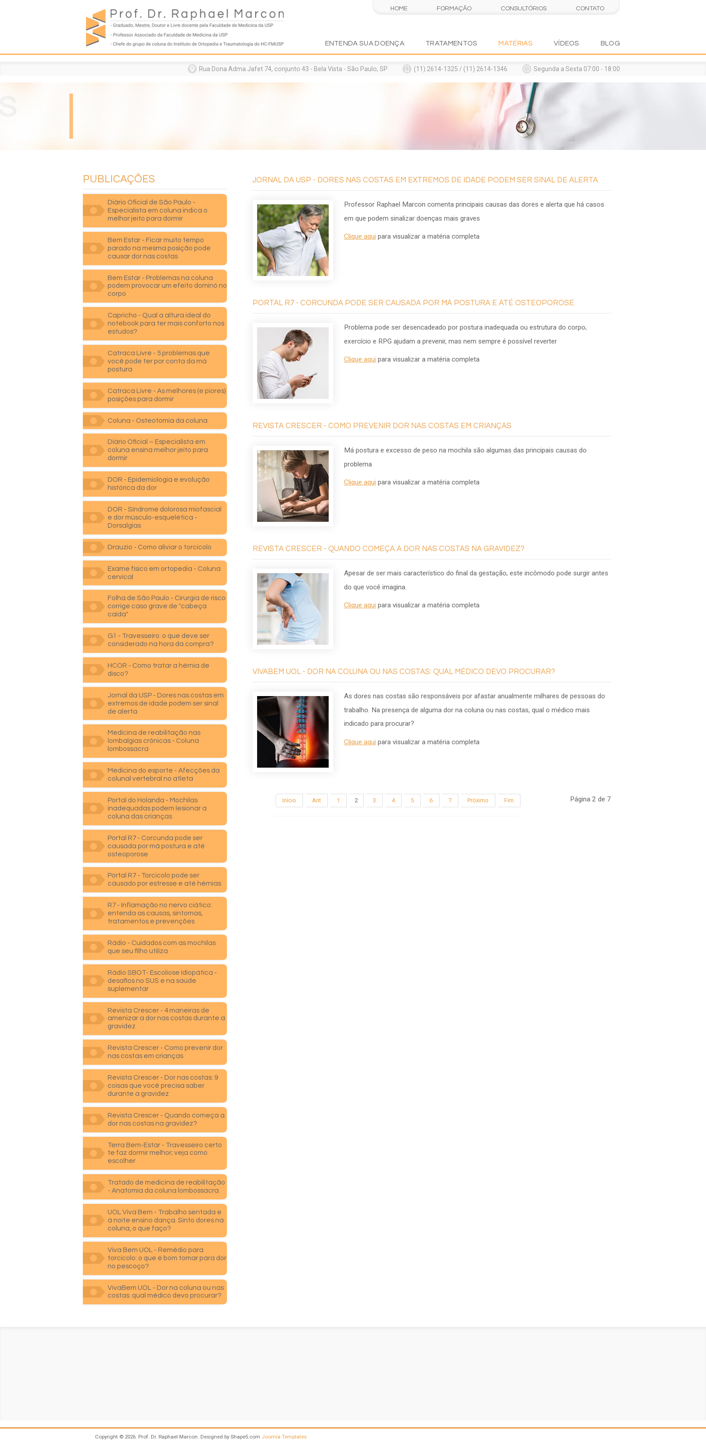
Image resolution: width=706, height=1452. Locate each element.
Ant (316, 800)
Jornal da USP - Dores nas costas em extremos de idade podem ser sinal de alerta (166, 703)
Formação (454, 8)
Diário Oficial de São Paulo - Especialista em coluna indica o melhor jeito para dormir (158, 210)
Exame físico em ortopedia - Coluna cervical (164, 572)
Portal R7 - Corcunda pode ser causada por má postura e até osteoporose (156, 846)
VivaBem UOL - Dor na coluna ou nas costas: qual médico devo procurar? (166, 1291)
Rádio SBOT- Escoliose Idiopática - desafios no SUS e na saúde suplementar (162, 980)
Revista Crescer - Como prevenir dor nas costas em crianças (165, 1051)
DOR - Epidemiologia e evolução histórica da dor (159, 483)
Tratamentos (451, 43)
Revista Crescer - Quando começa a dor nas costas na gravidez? (166, 1119)
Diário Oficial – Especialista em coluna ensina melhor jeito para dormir (158, 449)
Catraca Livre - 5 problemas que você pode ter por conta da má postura (159, 361)
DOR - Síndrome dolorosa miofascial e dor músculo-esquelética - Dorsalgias (165, 517)
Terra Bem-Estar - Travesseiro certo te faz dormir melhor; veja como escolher (165, 1153)
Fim (509, 800)
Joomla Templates (284, 1437)
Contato (590, 8)
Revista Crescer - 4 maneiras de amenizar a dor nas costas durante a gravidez (166, 1018)
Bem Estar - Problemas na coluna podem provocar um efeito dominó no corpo (167, 286)
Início (289, 800)
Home (398, 8)
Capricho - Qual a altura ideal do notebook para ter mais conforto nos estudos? (166, 323)
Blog (610, 43)
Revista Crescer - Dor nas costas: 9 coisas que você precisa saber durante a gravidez (163, 1085)
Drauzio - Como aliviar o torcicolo (160, 547)
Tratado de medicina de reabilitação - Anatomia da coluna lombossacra (166, 1186)
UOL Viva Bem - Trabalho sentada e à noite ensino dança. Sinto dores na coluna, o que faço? (166, 1220)
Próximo (478, 800)
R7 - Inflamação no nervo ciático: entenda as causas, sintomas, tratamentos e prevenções (160, 913)
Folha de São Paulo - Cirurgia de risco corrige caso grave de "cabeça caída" (167, 606)
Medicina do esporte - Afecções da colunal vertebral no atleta (164, 774)
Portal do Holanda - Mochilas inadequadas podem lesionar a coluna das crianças (157, 808)
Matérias (515, 43)
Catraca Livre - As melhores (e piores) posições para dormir (167, 395)
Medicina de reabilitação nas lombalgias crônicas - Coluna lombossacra (154, 740)
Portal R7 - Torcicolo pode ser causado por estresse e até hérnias (164, 879)
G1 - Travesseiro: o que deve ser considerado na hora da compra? (161, 639)
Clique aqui (360, 236)
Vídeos (566, 43)
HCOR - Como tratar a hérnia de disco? (158, 669)
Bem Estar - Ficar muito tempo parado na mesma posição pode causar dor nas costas (159, 248)
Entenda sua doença (365, 43)
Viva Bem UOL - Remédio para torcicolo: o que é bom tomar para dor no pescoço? (167, 1258)
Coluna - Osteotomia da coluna (158, 420)
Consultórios (524, 8)
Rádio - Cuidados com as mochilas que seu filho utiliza (162, 946)
